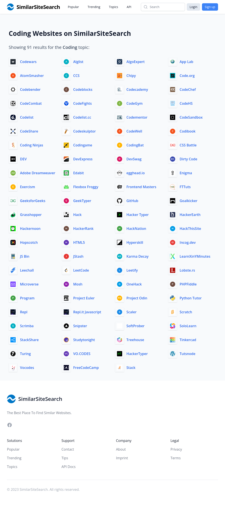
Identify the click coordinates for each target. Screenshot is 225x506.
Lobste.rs (187, 270)
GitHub (132, 200)
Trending (94, 7)
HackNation (136, 228)
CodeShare (29, 131)
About (121, 449)
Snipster (80, 326)
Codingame (82, 145)
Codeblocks (82, 89)
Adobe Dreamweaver (37, 173)
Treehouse (135, 339)
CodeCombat (31, 103)
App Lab (186, 61)
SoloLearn (188, 326)
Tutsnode (187, 353)
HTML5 (79, 242)
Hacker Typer (138, 214)
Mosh (77, 284)
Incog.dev (188, 242)
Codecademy (137, 89)
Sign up (210, 7)
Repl (23, 312)
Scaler (132, 312)
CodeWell (134, 131)
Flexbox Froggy (85, 186)
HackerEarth (190, 214)
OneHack (134, 284)
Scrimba (27, 326)
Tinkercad (188, 339)
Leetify (132, 270)
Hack (77, 214)
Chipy (131, 75)
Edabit (78, 173)
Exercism (27, 186)
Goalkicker (188, 200)
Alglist (78, 61)
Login (193, 7)
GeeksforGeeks (32, 200)
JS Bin (24, 256)
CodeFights (82, 103)
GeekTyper (82, 200)
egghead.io (136, 173)
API (129, 7)
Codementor (137, 117)
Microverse (29, 284)
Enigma (186, 173)
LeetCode (81, 270)
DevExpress (83, 159)
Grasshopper (31, 214)
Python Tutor (191, 298)
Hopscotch (29, 242)
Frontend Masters (141, 186)
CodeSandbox (191, 117)
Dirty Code (188, 159)
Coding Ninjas (31, 145)
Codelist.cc (82, 117)
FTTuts (185, 186)
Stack (131, 367)
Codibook (187, 131)
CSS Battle (188, 145)
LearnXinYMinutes (195, 256)
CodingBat (135, 145)
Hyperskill (135, 242)
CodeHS (186, 103)
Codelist (26, 117)
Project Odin (137, 298)
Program (27, 298)
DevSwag (134, 159)
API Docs (69, 466)
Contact (68, 449)
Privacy (176, 449)
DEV (23, 159)
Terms (175, 458)
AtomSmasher (32, 75)
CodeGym (135, 103)
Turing (25, 353)
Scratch (186, 312)
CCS (76, 75)
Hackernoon (30, 228)
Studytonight (84, 339)
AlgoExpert (136, 61)
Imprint (122, 458)
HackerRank (83, 228)
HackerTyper (137, 353)
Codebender (30, 89)
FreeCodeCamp (86, 367)
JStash (78, 256)
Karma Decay (138, 256)
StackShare (29, 339)
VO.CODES (81, 353)
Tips (65, 458)
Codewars (28, 61)
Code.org (187, 75)
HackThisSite (190, 228)
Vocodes (27, 367)
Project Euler (84, 298)
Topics (113, 7)
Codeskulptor (84, 131)
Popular (73, 7)
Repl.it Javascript (87, 312)
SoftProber (136, 326)
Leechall (27, 270)
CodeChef (188, 89)
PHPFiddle (188, 284)
